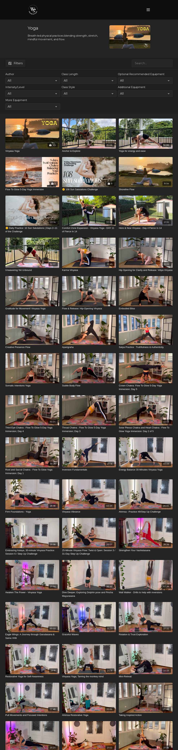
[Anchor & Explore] (89, 151)
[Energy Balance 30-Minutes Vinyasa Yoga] (146, 470)
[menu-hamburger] (148, 10)
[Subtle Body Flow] (89, 385)
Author (9, 74)
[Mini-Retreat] (146, 676)
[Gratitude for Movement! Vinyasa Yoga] (32, 308)
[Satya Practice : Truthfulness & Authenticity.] (146, 347)
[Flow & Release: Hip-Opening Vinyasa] (89, 308)
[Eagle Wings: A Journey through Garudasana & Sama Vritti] (32, 636)
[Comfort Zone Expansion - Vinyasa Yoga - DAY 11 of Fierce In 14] (89, 229)
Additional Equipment (131, 87)
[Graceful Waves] (89, 634)
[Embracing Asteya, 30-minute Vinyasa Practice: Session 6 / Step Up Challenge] (32, 552)
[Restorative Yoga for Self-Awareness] (32, 676)
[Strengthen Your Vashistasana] (146, 550)
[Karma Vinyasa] (89, 270)
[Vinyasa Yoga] (32, 151)
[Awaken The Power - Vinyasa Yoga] (32, 592)
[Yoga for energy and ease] (146, 151)
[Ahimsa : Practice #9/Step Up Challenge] (146, 512)
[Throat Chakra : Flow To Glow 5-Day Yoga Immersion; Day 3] (89, 429)
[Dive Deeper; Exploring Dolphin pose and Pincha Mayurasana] (89, 594)
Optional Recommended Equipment (141, 74)
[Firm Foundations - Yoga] (32, 512)
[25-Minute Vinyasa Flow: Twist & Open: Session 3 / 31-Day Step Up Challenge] (89, 552)
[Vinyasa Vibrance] (89, 512)
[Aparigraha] (89, 347)
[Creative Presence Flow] (32, 347)
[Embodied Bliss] (146, 308)
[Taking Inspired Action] (146, 715)
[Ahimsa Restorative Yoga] (89, 715)
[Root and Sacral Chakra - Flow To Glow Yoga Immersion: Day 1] (32, 471)
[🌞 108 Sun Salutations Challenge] (89, 189)
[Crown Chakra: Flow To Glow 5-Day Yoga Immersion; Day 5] (146, 387)
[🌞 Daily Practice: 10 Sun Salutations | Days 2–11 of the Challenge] (32, 229)
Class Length (70, 74)
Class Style (68, 87)
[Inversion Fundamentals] (89, 470)
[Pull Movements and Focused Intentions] (32, 715)
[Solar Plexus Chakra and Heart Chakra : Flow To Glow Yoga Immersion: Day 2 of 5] (146, 429)
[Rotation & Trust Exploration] (146, 634)
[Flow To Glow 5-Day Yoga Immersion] (32, 189)
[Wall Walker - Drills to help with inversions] (146, 592)
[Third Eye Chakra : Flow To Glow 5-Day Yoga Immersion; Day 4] (32, 429)
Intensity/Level (14, 87)
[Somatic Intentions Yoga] (32, 385)
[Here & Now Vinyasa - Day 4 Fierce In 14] (146, 228)
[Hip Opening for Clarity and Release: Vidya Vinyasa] (146, 270)
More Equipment (16, 100)
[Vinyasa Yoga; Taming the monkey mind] (89, 676)
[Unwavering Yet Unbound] (32, 270)
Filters (15, 63)
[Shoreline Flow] (146, 189)
